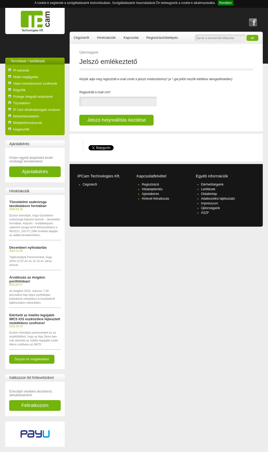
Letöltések (208, 189)
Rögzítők (19, 90)
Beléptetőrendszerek (27, 123)
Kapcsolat (131, 38)
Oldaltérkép (209, 194)
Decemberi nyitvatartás (28, 247)
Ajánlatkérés (35, 171)
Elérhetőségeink (212, 184)
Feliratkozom (34, 405)
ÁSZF (205, 213)
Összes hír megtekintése (31, 359)
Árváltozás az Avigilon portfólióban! (27, 279)
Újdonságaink (88, 52)
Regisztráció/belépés (162, 38)
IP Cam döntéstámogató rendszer (36, 110)
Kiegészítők (21, 129)
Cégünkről (81, 38)
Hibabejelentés (152, 189)
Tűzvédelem (21, 103)
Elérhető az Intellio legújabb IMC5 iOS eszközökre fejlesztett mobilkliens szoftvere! (34, 319)
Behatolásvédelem (26, 116)
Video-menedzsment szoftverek (35, 83)
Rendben (225, 3)
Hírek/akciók (106, 38)
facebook (253, 22)
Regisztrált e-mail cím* (95, 92)
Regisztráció (150, 184)
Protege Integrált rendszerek (33, 97)
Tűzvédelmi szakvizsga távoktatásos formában (27, 204)
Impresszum (209, 203)
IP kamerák (21, 70)
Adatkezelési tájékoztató (218, 198)
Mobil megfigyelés (25, 77)
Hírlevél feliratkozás (155, 198)
